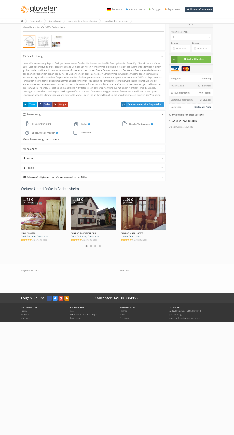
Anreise (174, 61)
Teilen (44, 217)
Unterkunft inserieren (199, 9)
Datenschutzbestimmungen (83, 427)
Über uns (25, 430)
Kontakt (123, 427)
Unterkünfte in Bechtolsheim (82, 20)
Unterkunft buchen (187, 77)
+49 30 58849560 (126, 410)
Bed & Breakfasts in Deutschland (185, 423)
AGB (72, 423)
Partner (123, 423)
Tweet (29, 217)
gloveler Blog (175, 427)
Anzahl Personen (179, 50)
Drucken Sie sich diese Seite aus (186, 133)
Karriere (25, 427)
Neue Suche (36, 20)
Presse (24, 423)
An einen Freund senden (183, 139)
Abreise (195, 61)
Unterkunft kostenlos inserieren (184, 430)
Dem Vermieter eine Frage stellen (141, 217)
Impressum (75, 430)
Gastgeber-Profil (202, 125)
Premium (124, 430)
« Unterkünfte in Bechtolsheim (37, 30)
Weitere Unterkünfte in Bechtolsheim (50, 301)
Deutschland (54, 20)
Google (59, 217)
